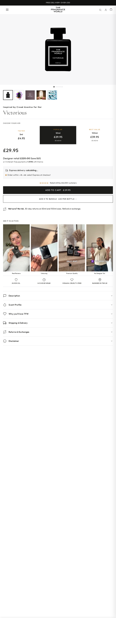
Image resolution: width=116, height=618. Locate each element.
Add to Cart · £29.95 (58, 190)
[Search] (100, 9)
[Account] (105, 9)
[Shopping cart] (111, 9)
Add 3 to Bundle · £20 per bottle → (58, 199)
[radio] (21, 135)
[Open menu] (7, 10)
